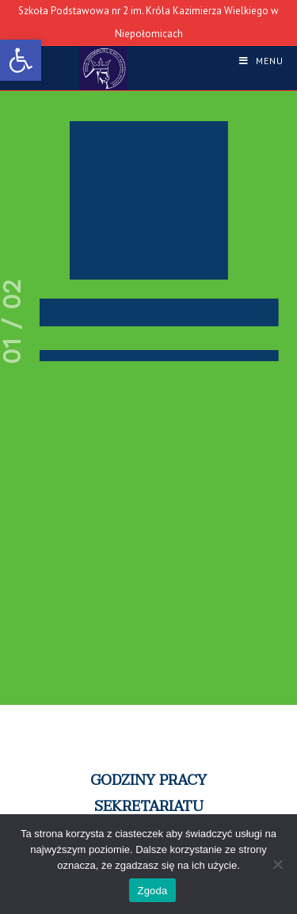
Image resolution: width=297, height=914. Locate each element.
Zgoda (152, 891)
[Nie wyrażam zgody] (277, 864)
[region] (148, 486)
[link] (20, 60)
